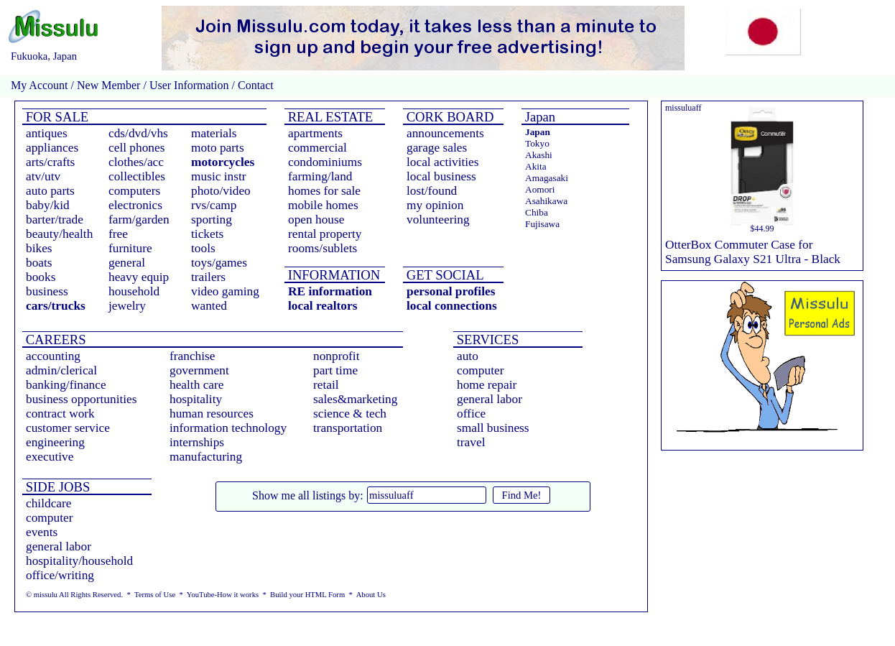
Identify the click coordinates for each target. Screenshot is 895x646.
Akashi (538, 154)
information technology (228, 428)
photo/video (221, 191)
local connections (452, 306)
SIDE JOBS (56, 486)
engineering (55, 442)
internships (197, 442)
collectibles (136, 176)
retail (326, 385)
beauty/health (59, 234)
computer (480, 370)
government (199, 370)
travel (471, 442)
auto (467, 356)
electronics (135, 205)
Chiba (536, 212)
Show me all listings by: (307, 495)
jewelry (127, 306)
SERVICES (486, 339)
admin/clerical (61, 370)
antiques (47, 133)
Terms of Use (154, 595)
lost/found (432, 191)
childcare (49, 503)
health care (197, 385)
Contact (254, 85)
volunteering (438, 219)
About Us (371, 595)
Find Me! (522, 495)
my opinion (435, 205)
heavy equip (138, 277)
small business (493, 428)
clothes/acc (136, 162)
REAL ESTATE (328, 116)
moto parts (217, 147)
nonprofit (336, 356)
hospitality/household (79, 561)
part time (335, 370)
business (47, 291)
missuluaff (683, 108)
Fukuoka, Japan (44, 56)
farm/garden (139, 219)
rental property (324, 234)
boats (39, 262)
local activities (443, 162)
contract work (60, 413)
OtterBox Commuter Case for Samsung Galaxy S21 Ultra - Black (752, 252)
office (471, 413)
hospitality (196, 399)
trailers (208, 277)
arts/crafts (50, 162)
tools (203, 248)
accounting (53, 356)
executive (49, 456)
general (126, 262)
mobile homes (323, 205)
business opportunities (81, 399)
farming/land (320, 176)
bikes (39, 248)
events (41, 532)
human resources (212, 413)
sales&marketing (355, 399)
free (118, 234)
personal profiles (451, 291)
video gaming (225, 291)
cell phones (136, 147)
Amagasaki (546, 177)
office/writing (60, 575)
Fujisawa (542, 223)
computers (134, 191)
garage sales (437, 147)
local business (441, 176)
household (133, 291)
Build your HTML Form (307, 595)
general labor (489, 399)
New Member (108, 85)
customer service (68, 428)
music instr (218, 176)
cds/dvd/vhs (138, 133)
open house (316, 219)
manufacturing (206, 456)
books (40, 277)
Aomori (540, 189)
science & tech (349, 413)
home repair (486, 385)
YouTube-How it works (223, 595)
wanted (209, 306)
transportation (347, 428)
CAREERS (54, 339)
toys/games (219, 262)
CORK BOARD (448, 116)
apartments (315, 133)
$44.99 (762, 228)
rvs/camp (214, 205)
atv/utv (43, 176)
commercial (317, 147)
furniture (130, 248)
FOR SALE (55, 116)
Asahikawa (546, 200)
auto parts (50, 191)
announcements (445, 133)
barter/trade (54, 219)
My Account (39, 85)
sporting (211, 219)
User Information (189, 85)
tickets (207, 234)
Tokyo (537, 143)
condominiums (325, 162)
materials (214, 133)
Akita (536, 166)
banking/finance (66, 385)
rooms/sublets (322, 248)
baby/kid (48, 205)
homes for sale (324, 191)
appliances (52, 147)
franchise (192, 356)
